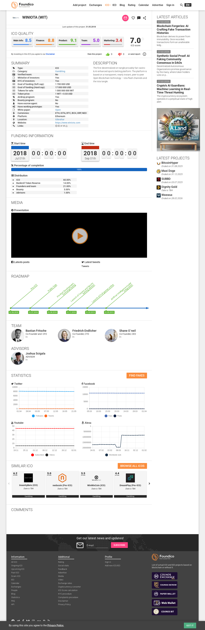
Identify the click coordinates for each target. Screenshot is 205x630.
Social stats (63, 565)
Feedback (62, 569)
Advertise (157, 5)
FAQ (13, 601)
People (14, 590)
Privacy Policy (64, 604)
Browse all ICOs (132, 466)
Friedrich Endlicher (84, 330)
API (12, 604)
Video (60, 579)
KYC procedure (65, 594)
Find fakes (136, 375)
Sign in (170, 5)
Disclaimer (50, 54)
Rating (131, 5)
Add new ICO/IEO (112, 565)
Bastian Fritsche (36, 330)
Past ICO (15, 572)
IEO (114, 5)
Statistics (15, 597)
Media (61, 576)
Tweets (85, 266)
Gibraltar (59, 119)
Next (149, 483)
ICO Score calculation (68, 590)
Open (58, 110)
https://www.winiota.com (67, 122)
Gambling (60, 71)
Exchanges (95, 5)
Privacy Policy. (55, 625)
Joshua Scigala (35, 353)
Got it (190, 625)
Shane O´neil (127, 330)
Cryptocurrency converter (69, 587)
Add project (79, 5)
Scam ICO (15, 576)
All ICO (14, 562)
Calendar (144, 5)
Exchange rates (65, 583)
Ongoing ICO (16, 565)
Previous (8, 483)
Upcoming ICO (17, 569)
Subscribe (119, 545)
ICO (107, 5)
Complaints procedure (68, 597)
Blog (122, 5)
